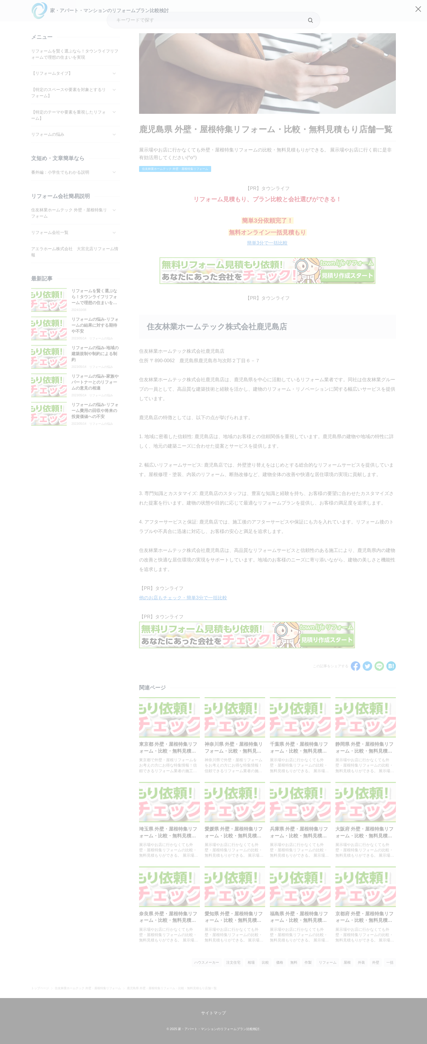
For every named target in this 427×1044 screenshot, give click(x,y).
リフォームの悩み (101, 338)
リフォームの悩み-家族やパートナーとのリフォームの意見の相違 (95, 382)
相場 (251, 962)
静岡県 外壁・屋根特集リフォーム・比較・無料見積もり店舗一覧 (364, 751)
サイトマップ (213, 1013)
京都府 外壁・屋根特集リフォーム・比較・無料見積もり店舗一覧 (364, 920)
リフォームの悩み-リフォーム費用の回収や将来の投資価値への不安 (95, 410)
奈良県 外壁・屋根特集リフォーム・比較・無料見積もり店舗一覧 (168, 920)
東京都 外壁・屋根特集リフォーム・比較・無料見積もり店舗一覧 (168, 751)
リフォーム (328, 962)
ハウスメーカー (206, 962)
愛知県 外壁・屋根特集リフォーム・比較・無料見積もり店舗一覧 (234, 920)
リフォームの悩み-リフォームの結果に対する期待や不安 (95, 325)
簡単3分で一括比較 (267, 242)
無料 (293, 962)
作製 (308, 962)
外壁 (375, 962)
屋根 (347, 962)
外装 (361, 962)
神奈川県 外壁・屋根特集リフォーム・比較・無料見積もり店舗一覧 (234, 751)
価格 (279, 962)
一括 (389, 962)
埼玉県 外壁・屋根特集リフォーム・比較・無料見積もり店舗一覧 (168, 835)
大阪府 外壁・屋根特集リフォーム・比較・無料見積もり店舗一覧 (364, 835)
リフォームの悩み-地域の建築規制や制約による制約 (95, 353)
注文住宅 (233, 962)
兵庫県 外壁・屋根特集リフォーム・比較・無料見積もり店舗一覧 (299, 835)
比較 (265, 962)
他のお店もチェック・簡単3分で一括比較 (183, 597)
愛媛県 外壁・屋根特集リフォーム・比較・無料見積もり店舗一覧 (234, 835)
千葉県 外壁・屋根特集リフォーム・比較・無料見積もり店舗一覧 (299, 751)
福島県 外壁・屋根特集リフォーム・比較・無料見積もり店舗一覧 (299, 920)
